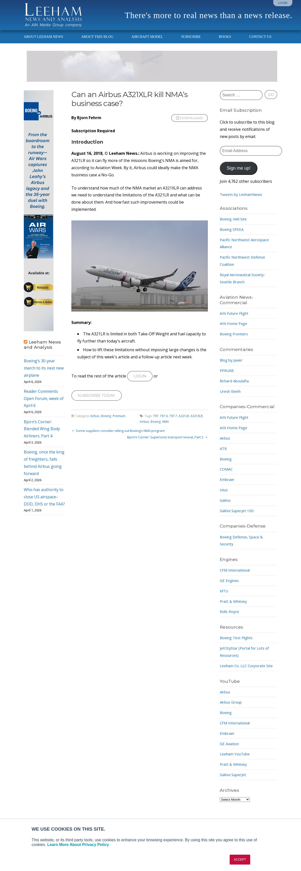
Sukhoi (226, 504)
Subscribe (191, 41)
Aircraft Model (147, 41)
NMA (166, 427)
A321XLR (197, 421)
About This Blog (97, 41)
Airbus (95, 421)
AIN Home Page (234, 328)
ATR (223, 453)
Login (282, 3)
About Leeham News (43, 41)
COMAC (227, 473)
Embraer (228, 484)
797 (155, 421)
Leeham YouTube (236, 765)
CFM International (236, 574)
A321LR (184, 421)
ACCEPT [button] (240, 859)
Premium (120, 421)
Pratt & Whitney (234, 605)
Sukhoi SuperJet (235, 786)
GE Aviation (230, 755)
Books (225, 41)
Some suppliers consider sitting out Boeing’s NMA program (124, 436)
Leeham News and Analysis (42, 349)
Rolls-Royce (230, 616)
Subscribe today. (97, 400)
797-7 (173, 421)
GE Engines (230, 585)
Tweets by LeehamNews (242, 199)
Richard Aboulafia (236, 385)
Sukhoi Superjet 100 (238, 515)
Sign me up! (238, 172)
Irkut (224, 494)
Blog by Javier (232, 364)
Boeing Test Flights (238, 642)
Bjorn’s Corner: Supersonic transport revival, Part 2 (162, 442)
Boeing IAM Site (234, 223)
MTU (224, 595)
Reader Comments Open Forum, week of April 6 (44, 403)
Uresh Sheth (231, 395)
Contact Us (260, 41)
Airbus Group (232, 713)
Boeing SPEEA (233, 234)
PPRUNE (228, 375)
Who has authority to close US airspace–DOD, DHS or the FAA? (44, 501)
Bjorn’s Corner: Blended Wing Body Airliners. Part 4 (42, 433)
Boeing (106, 421)
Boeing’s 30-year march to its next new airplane (44, 372)
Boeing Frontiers (235, 338)
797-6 (164, 421)
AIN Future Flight (235, 317)
